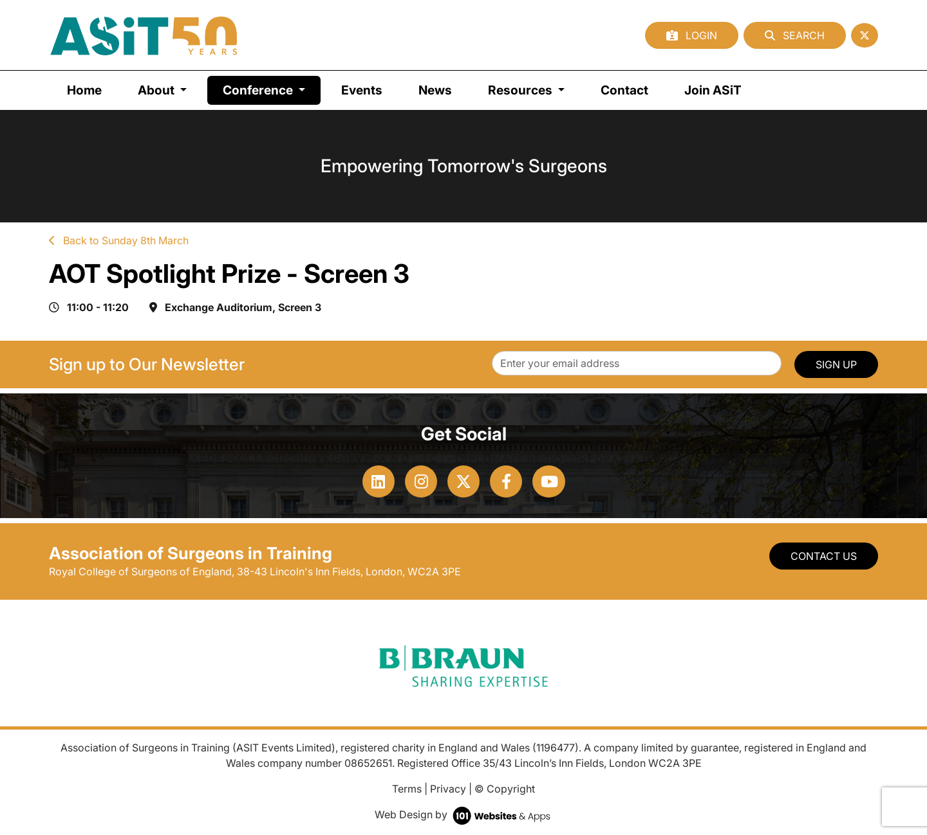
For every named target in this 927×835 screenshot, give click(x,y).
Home (84, 90)
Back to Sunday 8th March (119, 240)
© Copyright (504, 788)
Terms (407, 788)
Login (691, 35)
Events (361, 90)
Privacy (448, 788)
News (435, 90)
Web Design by (464, 814)
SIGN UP (836, 364)
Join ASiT (713, 90)
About (157, 90)
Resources (521, 90)
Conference (272, 89)
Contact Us (824, 556)
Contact (624, 90)
